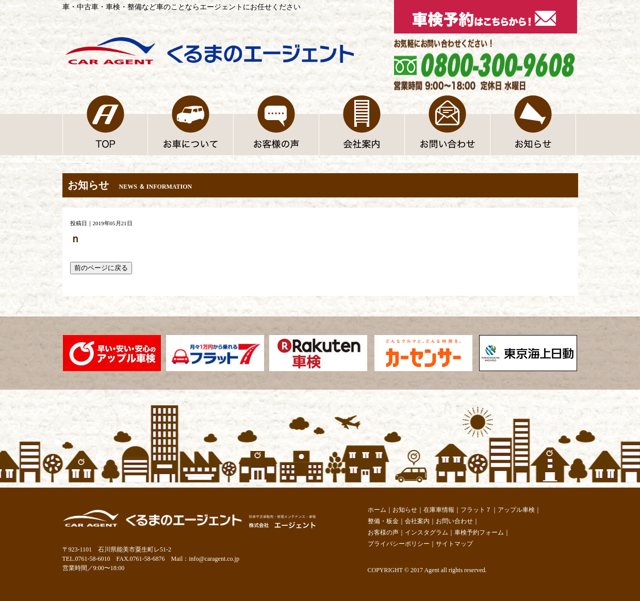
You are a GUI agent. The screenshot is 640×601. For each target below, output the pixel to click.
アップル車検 (516, 509)
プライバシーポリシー (399, 543)
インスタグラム (426, 532)
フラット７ (476, 509)
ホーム (377, 509)
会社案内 (417, 521)
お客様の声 (383, 532)
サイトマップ (454, 543)
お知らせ (404, 509)
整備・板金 (383, 521)
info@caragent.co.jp (214, 558)
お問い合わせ (454, 521)
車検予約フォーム (479, 532)
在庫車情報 (438, 509)
